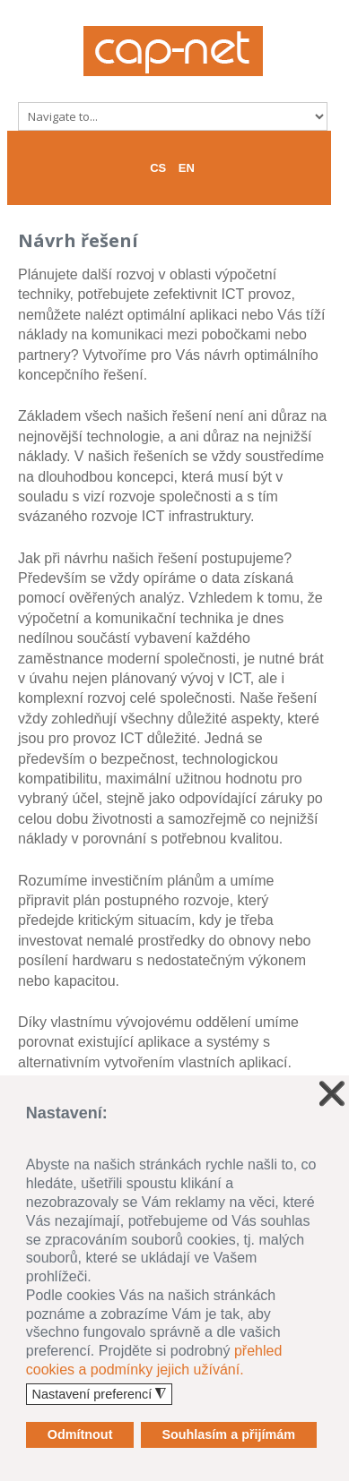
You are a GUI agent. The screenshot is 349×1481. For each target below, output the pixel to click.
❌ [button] (332, 1093)
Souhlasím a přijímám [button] (228, 1434)
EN (187, 168)
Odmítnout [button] (80, 1434)
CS (158, 168)
